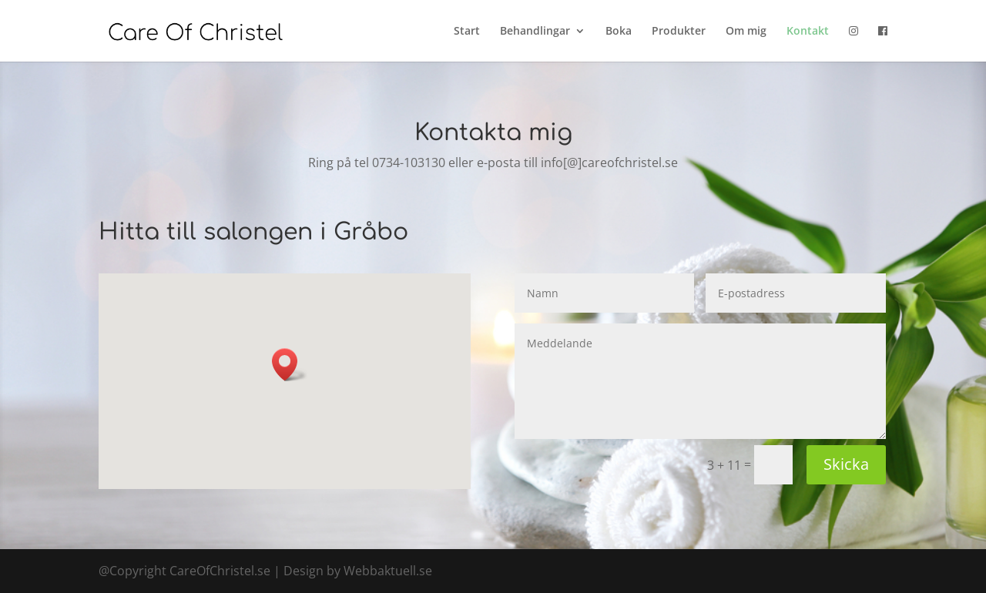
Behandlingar (535, 31)
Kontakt (807, 31)
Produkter (679, 31)
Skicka (846, 464)
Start (467, 31)
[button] (289, 364)
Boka (618, 31)
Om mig (746, 31)
